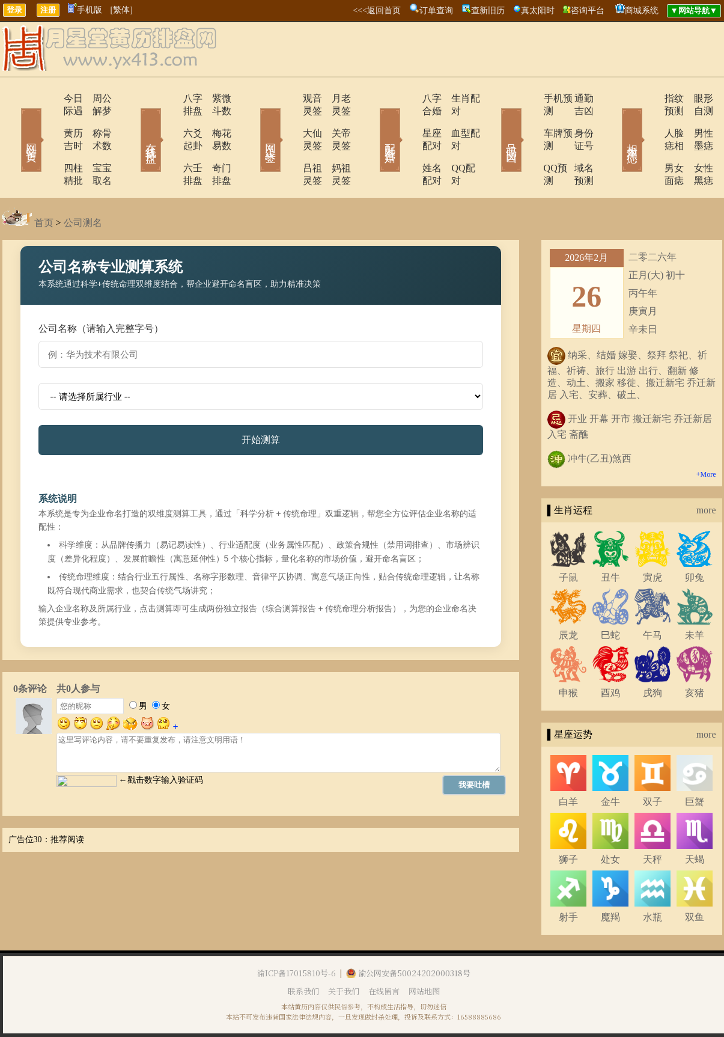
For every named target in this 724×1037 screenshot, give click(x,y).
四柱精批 (48, 143)
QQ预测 (526, 143)
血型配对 (455, 120)
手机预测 (529, 98)
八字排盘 (168, 98)
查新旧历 (488, 10)
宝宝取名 (95, 143)
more (706, 472)
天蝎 (694, 821)
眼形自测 (696, 98)
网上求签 (254, 123)
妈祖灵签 (335, 143)
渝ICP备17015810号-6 (296, 935)
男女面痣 (649, 143)
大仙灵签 (288, 120)
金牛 (610, 764)
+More (706, 436)
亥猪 (694, 655)
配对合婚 (374, 123)
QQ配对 (452, 143)
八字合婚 (408, 98)
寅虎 (652, 539)
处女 (610, 821)
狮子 (568, 821)
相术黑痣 (615, 123)
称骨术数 (95, 120)
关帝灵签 (335, 120)
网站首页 (14, 123)
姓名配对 (408, 143)
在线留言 (384, 953)
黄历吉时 (48, 120)
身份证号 (575, 120)
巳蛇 (610, 597)
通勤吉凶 (575, 98)
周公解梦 (95, 98)
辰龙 (568, 597)
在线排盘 (134, 123)
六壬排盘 (168, 143)
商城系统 (642, 10)
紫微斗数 (215, 98)
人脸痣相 (649, 120)
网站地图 (424, 953)
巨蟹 (694, 764)
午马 (652, 597)
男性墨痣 (696, 120)
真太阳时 (538, 10)
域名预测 (575, 143)
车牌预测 (529, 120)
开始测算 (261, 402)
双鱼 (694, 879)
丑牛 (610, 539)
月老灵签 (335, 98)
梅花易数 (215, 120)
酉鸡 (610, 655)
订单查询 (436, 10)
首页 (43, 185)
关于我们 (343, 953)
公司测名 (83, 185)
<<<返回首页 (377, 10)
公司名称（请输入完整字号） (100, 291)
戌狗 (652, 655)
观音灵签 (288, 98)
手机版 (85, 9)
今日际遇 (48, 98)
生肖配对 (455, 98)
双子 (652, 764)
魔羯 (610, 879)
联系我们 (303, 953)
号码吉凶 (494, 123)
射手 (568, 879)
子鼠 (568, 539)
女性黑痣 (696, 143)
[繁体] (122, 9)
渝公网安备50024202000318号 (408, 935)
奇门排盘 (215, 143)
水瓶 (652, 879)
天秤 (652, 821)
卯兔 (694, 539)
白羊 (568, 764)
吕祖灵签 (288, 143)
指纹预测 (649, 98)
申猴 (568, 655)
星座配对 (408, 120)
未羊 (694, 597)
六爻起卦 (168, 120)
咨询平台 (587, 10)
